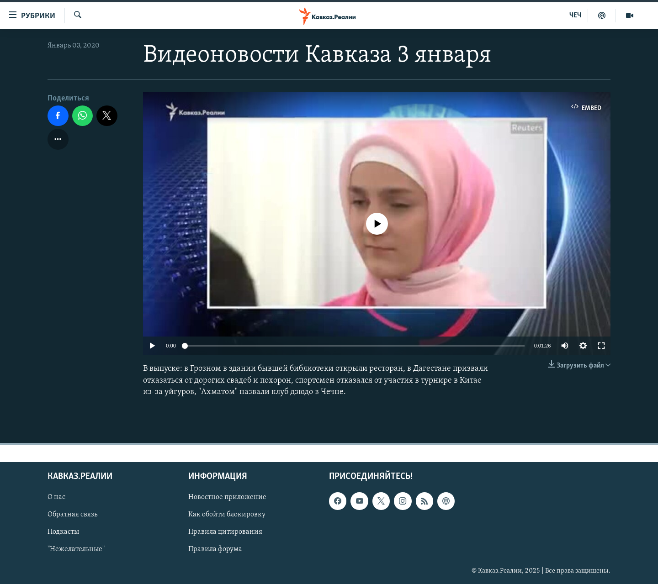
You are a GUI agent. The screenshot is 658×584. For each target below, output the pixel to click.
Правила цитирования (225, 532)
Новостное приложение (227, 497)
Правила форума (215, 549)
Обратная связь (72, 514)
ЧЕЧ (575, 15)
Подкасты (63, 532)
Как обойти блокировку (226, 514)
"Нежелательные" (76, 549)
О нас (56, 497)
